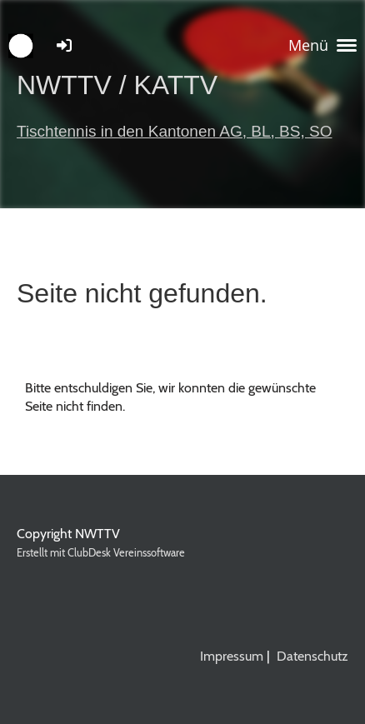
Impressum (231, 656)
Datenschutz (312, 656)
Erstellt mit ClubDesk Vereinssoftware (101, 553)
